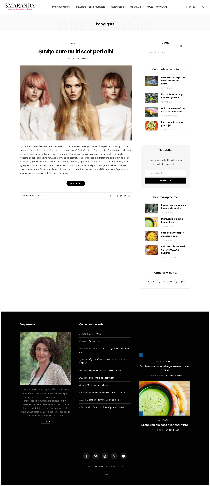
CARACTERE (81, 7)
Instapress (84, 392)
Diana (82, 377)
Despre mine (95, 333)
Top (105, 475)
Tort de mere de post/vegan (101, 377)
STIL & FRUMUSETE (97, 7)
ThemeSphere (100, 467)
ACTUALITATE (161, 7)
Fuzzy (81, 385)
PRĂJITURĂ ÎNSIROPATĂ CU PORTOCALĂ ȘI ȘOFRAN (173, 249)
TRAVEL (150, 7)
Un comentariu (173, 430)
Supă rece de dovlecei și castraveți (105, 370)
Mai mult (45, 421)
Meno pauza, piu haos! (97, 385)
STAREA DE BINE (117, 7)
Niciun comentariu (82, 58)
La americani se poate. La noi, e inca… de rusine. (173, 80)
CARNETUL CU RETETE (61, 7)
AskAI (81, 399)
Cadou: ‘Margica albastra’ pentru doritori (105, 407)
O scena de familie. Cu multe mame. (104, 399)
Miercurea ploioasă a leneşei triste (164, 425)
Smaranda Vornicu (33, 195)
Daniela (82, 370)
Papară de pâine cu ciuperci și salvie (108, 392)
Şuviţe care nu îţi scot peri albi (76, 51)
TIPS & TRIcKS (135, 7)
